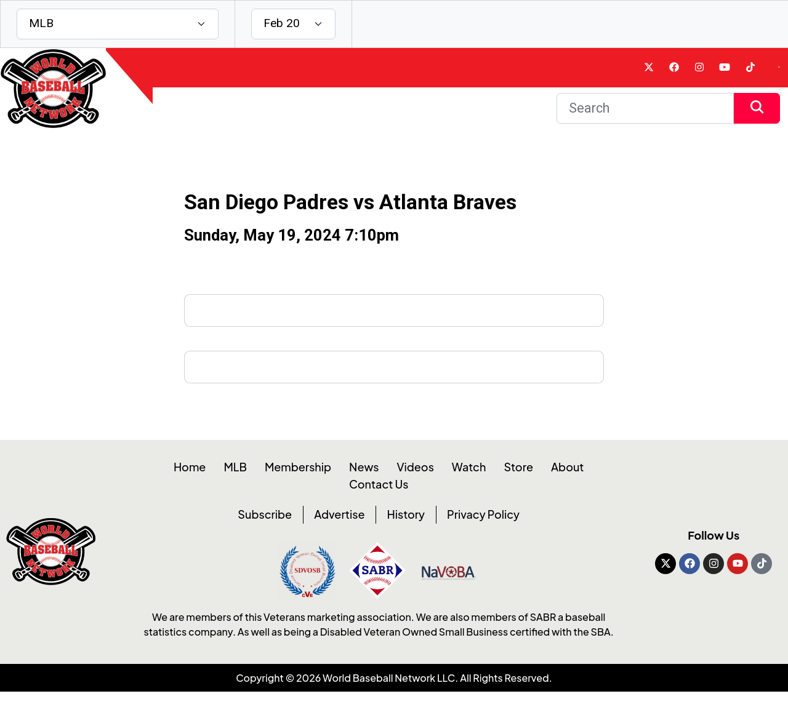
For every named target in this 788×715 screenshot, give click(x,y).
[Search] (645, 121)
